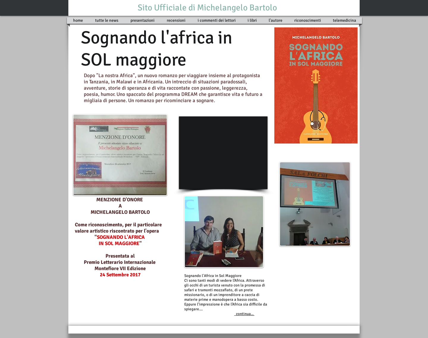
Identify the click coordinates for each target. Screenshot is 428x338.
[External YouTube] (223, 152)
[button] (252, 20)
